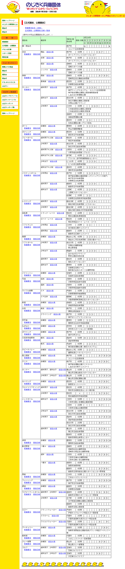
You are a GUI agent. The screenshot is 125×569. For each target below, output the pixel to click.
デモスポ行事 (6, 49)
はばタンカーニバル (9, 100)
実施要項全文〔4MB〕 (34, 28)
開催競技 (5, 42)
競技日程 (36, 54)
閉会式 (4, 32)
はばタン (5, 86)
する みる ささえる (8, 82)
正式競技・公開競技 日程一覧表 (37, 30)
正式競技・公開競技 (9, 46)
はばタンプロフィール (10, 96)
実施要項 (27, 54)
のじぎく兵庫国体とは (10, 24)
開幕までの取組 (7, 67)
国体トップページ (8, 20)
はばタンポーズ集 (8, 107)
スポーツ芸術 (6, 53)
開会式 (4, 28)
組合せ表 (50, 52)
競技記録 (5, 57)
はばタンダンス (7, 103)
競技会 (4, 74)
